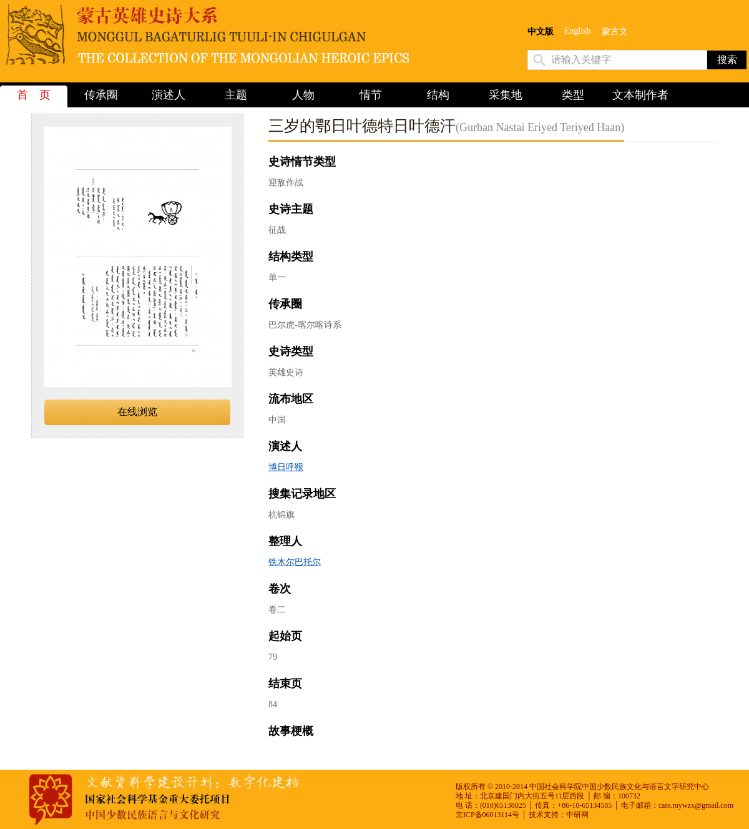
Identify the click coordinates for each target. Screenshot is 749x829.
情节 (371, 95)
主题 (236, 95)
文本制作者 (640, 95)
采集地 (505, 95)
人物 (303, 95)
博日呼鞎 (285, 467)
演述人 (168, 95)
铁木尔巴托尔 (294, 562)
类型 (573, 95)
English (577, 31)
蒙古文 (615, 31)
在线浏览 (137, 411)
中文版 (540, 31)
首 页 (34, 95)
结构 (438, 95)
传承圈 (101, 95)
